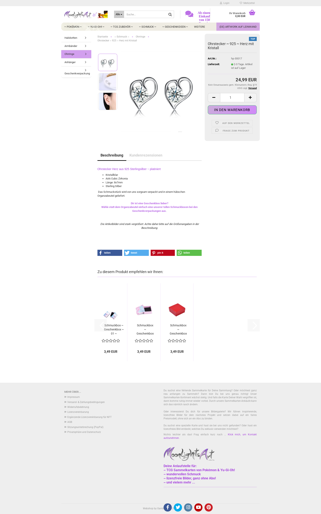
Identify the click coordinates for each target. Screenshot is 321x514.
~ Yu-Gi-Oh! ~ (96, 26)
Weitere (199, 26)
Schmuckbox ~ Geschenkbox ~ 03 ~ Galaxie (145, 330)
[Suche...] (119, 14)
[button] (214, 97)
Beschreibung (112, 155)
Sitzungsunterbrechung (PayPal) (85, 427)
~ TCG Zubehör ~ (122, 26)
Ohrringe (69, 54)
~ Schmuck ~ (147, 26)
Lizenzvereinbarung (78, 412)
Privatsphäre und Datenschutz (84, 432)
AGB (69, 422)
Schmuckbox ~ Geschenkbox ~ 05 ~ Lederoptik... (178, 330)
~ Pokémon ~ (73, 26)
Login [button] (224, 3)
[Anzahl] (232, 97)
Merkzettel (247, 3)
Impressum (73, 397)
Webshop (148, 508)
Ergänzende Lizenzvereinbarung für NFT (89, 417)
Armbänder (70, 46)
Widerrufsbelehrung (78, 407)
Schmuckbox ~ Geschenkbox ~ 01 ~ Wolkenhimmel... (114, 330)
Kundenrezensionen (145, 155)
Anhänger (70, 62)
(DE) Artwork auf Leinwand (238, 26)
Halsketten (70, 37)
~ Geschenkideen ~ (175, 26)
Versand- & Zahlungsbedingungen (86, 402)
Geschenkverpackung (77, 73)
